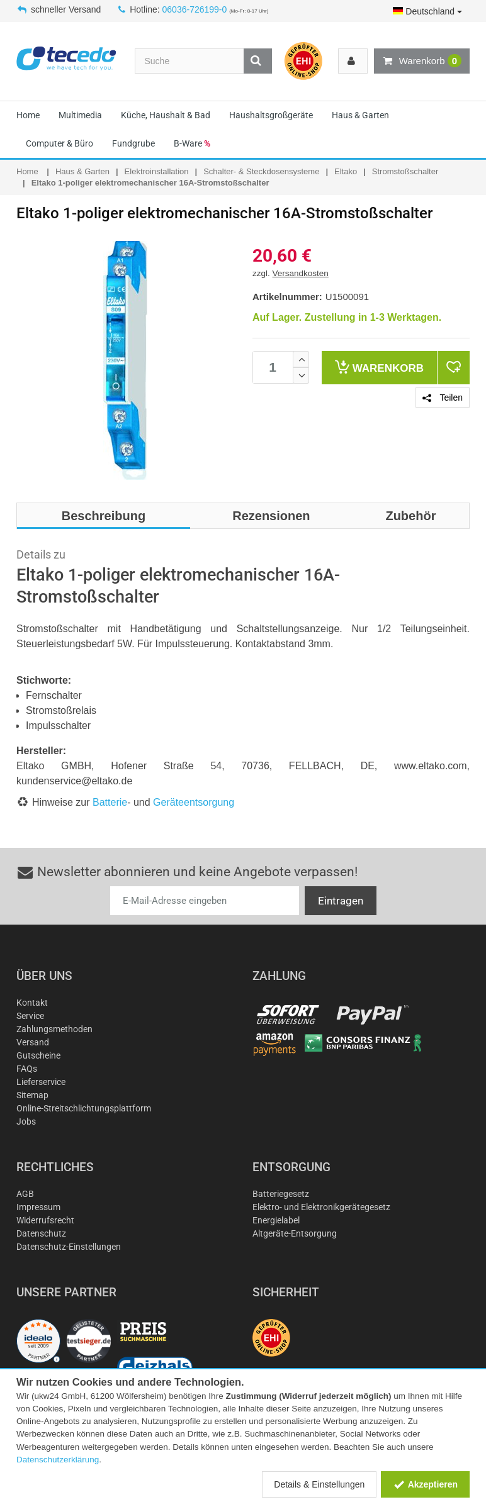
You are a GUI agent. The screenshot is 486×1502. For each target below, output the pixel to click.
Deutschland (427, 11)
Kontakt (32, 1003)
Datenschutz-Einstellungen (68, 1247)
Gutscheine (38, 1055)
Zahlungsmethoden (54, 1029)
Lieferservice (40, 1082)
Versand (32, 1042)
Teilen (442, 397)
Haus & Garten (360, 115)
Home (28, 115)
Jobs (26, 1121)
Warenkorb (421, 61)
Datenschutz (41, 1233)
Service (30, 1016)
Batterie (110, 802)
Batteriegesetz (280, 1194)
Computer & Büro (59, 143)
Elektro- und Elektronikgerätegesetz (321, 1207)
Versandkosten (301, 273)
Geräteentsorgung (193, 802)
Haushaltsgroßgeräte (271, 115)
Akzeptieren (425, 1484)
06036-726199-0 (194, 9)
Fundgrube (133, 143)
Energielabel (276, 1220)
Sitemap (32, 1095)
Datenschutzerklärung (57, 1459)
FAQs (26, 1069)
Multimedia (80, 115)
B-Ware (192, 143)
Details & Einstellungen (319, 1484)
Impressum (38, 1207)
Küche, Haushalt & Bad (165, 115)
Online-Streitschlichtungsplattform (83, 1108)
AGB (25, 1194)
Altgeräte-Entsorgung (294, 1233)
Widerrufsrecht (45, 1220)
